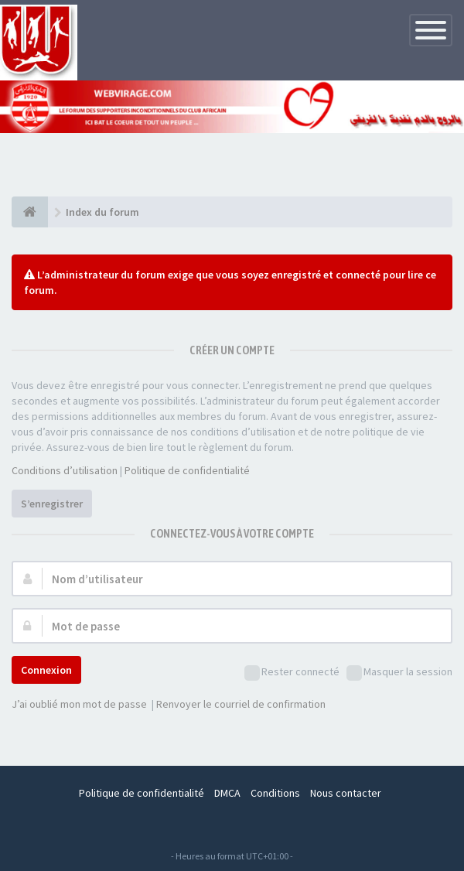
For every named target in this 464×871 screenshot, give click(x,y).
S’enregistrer (52, 504)
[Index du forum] (30, 211)
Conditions (275, 793)
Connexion (46, 670)
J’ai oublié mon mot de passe (79, 704)
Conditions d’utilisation (65, 470)
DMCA (227, 793)
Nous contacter (345, 793)
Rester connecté (291, 672)
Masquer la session (399, 672)
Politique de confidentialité (187, 470)
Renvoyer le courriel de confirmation (241, 704)
